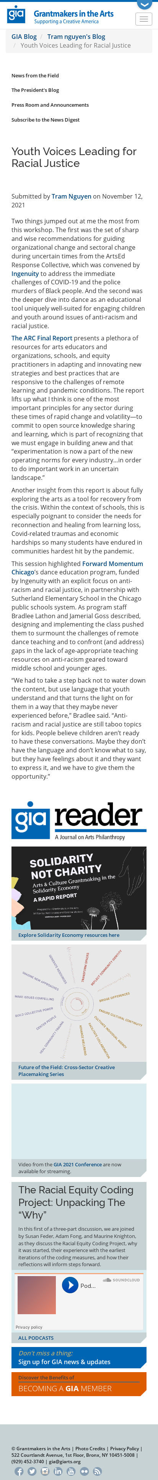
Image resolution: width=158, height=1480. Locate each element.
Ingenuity (25, 273)
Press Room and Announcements (50, 104)
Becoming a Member (65, 1388)
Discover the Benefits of (79, 1384)
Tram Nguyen (71, 196)
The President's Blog (35, 90)
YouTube (71, 1470)
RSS (97, 1470)
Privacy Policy (124, 1448)
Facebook (18, 1470)
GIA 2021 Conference (78, 1164)
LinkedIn (58, 1470)
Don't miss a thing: (79, 1357)
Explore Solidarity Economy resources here (68, 935)
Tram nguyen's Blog (76, 36)
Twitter (31, 1470)
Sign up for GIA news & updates (64, 1362)
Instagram (44, 1470)
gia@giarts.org (65, 1461)
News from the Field (35, 75)
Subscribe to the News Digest (45, 119)
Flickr (84, 1470)
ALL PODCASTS (36, 1337)
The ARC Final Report (41, 338)
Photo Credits (90, 1448)
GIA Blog (24, 36)
